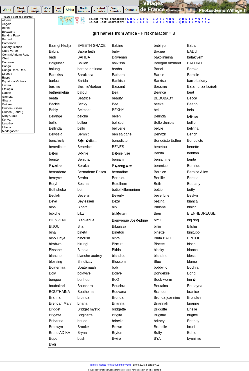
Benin (18, 28)
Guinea (18, 104)
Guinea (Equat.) (18, 112)
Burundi (18, 39)
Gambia (18, 97)
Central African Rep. (18, 55)
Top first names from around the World (110, 364)
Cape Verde (18, 51)
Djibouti (18, 74)
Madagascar (18, 131)
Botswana (18, 32)
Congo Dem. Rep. (18, 70)
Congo (18, 66)
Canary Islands (18, 47)
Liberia (18, 127)
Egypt (18, 78)
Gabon (18, 93)
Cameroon (18, 43)
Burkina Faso (18, 36)
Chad (18, 59)
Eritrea (18, 85)
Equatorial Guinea (18, 81)
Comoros (18, 62)
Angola (18, 24)
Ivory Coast (18, 116)
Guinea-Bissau (18, 108)
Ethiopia (18, 89)
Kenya (18, 120)
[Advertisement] (18, 206)
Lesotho (18, 124)
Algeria (18, 20)
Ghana (18, 101)
